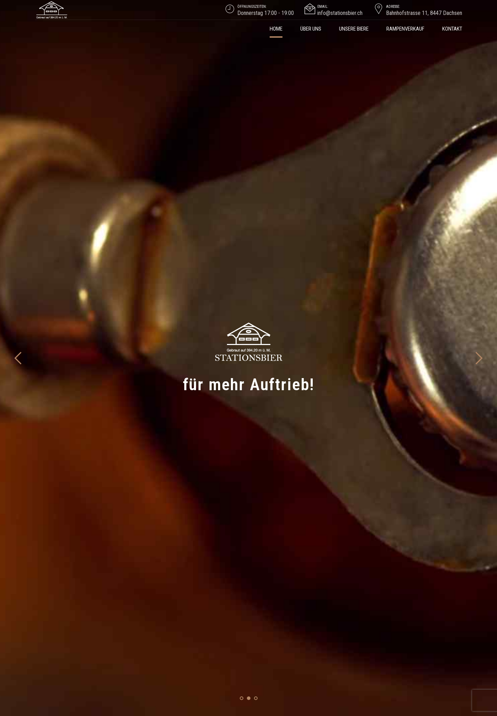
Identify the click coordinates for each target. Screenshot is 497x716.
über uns (310, 29)
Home (276, 29)
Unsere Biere (354, 29)
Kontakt (452, 29)
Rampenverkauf (405, 29)
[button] (18, 128)
